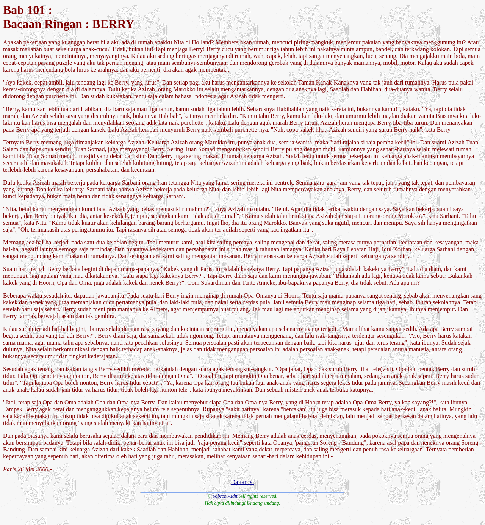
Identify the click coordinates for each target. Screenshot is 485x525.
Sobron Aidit (225, 496)
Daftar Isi (242, 482)
